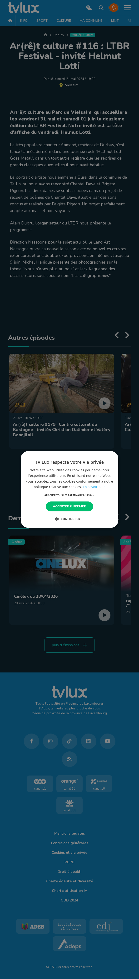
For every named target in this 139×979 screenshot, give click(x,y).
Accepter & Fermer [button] (69, 506)
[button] (70, 495)
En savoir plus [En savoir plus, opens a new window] (94, 486)
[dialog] (69, 489)
